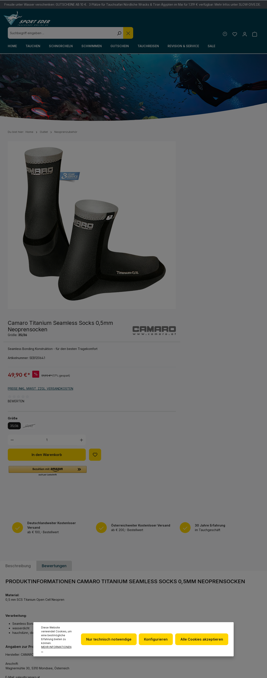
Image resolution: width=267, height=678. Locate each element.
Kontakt (193, 610)
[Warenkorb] (254, 22)
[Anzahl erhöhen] (211, 256)
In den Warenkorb (177, 271)
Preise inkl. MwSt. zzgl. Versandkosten (170, 205)
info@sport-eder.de (91, 616)
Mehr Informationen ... (56, 648)
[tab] (18, 384)
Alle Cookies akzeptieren (202, 639)
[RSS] (247, 610)
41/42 (160, 243)
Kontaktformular (23, 627)
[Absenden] (255, 546)
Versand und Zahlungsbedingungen (204, 620)
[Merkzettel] (234, 22)
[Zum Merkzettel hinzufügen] (225, 271)
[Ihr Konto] (244, 22)
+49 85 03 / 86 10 (87, 608)
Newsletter (151, 597)
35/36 (144, 242)
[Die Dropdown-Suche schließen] (191, 21)
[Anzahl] (176, 256)
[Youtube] (235, 610)
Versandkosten (173, 668)
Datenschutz (152, 611)
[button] (178, 287)
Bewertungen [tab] (54, 384)
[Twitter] (247, 598)
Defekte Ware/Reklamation (201, 600)
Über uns (148, 604)
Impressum (150, 618)
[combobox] (124, 21)
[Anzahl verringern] (142, 256)
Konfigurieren (156, 639)
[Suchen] (182, 21)
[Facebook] (235, 598)
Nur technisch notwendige (110, 639)
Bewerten (146, 217)
